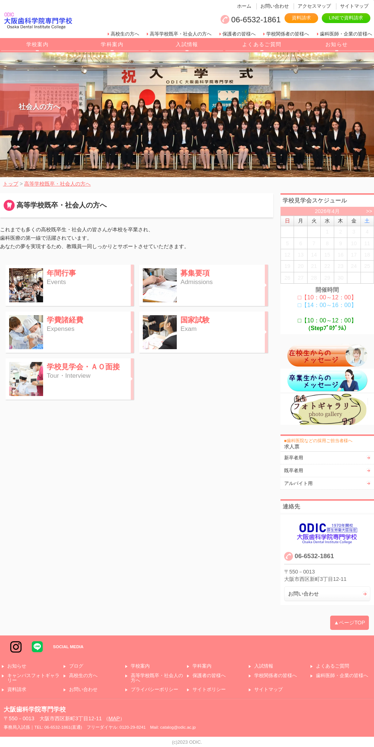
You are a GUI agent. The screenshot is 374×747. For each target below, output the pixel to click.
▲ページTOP (349, 622)
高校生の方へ (125, 34)
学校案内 (37, 44)
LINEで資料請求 (346, 17)
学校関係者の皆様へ (287, 34)
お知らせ (336, 44)
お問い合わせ (274, 6)
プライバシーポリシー (154, 689)
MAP (114, 718)
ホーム (244, 6)
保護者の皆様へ (239, 34)
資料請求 (301, 17)
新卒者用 (293, 457)
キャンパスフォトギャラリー (33, 678)
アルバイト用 (298, 483)
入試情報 (187, 44)
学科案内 (112, 44)
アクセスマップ (314, 6)
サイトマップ (354, 6)
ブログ (76, 666)
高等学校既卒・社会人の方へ (180, 34)
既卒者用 (293, 470)
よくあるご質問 (262, 44)
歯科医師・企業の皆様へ (346, 34)
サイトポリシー (209, 689)
